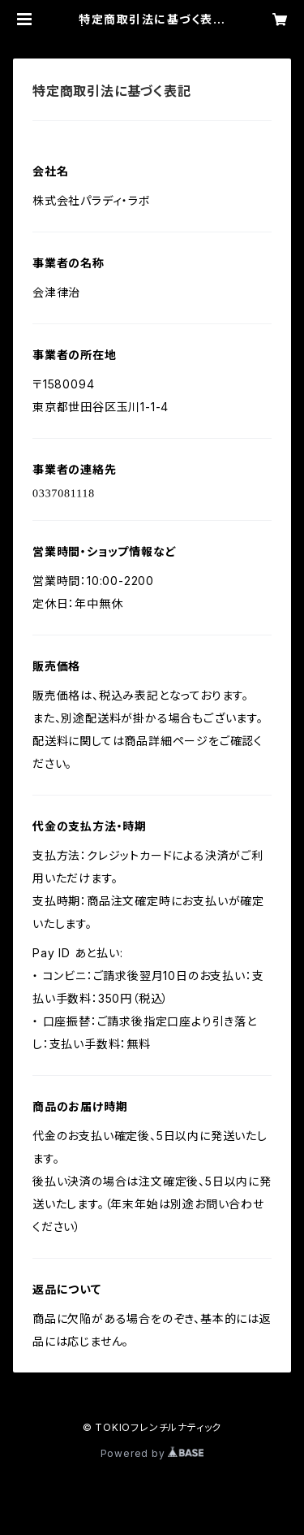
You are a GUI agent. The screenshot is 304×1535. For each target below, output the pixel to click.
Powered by (152, 1453)
